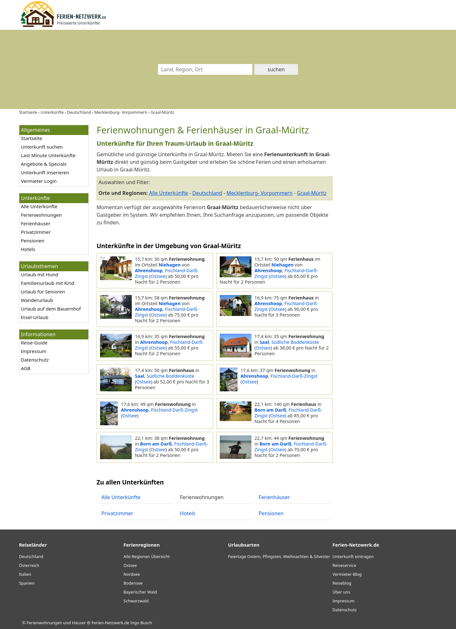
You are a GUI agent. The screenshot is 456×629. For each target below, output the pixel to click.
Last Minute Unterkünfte (48, 155)
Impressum (33, 351)
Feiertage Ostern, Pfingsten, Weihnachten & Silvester (279, 556)
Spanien (27, 583)
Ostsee (158, 276)
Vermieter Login (39, 181)
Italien (25, 574)
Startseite (31, 138)
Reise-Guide (34, 342)
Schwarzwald (136, 601)
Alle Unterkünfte (39, 206)
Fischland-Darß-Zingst (167, 273)
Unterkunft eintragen (353, 556)
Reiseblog (342, 583)
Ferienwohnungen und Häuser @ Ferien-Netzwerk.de (78, 623)
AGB (25, 368)
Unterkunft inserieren (45, 172)
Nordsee (132, 574)
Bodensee (133, 583)
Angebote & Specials (43, 164)
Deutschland (207, 192)
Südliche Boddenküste (295, 342)
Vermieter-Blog (347, 574)
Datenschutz (35, 359)
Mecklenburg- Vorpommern (259, 192)
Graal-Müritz (311, 192)
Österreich (29, 565)
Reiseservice (344, 565)
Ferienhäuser (35, 223)
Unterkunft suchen (42, 147)
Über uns (341, 592)
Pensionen (32, 240)
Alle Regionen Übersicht (147, 556)
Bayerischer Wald (140, 592)
